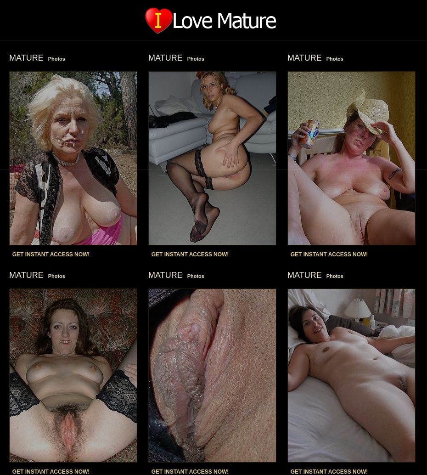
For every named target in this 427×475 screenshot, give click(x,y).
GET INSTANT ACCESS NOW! (51, 254)
